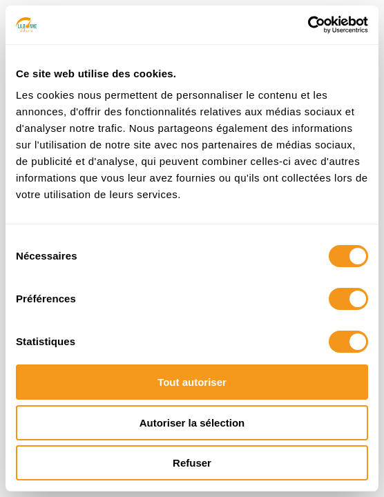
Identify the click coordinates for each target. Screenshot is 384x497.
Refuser (192, 463)
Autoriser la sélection (192, 423)
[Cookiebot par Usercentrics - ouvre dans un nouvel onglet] (307, 25)
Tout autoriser (192, 382)
